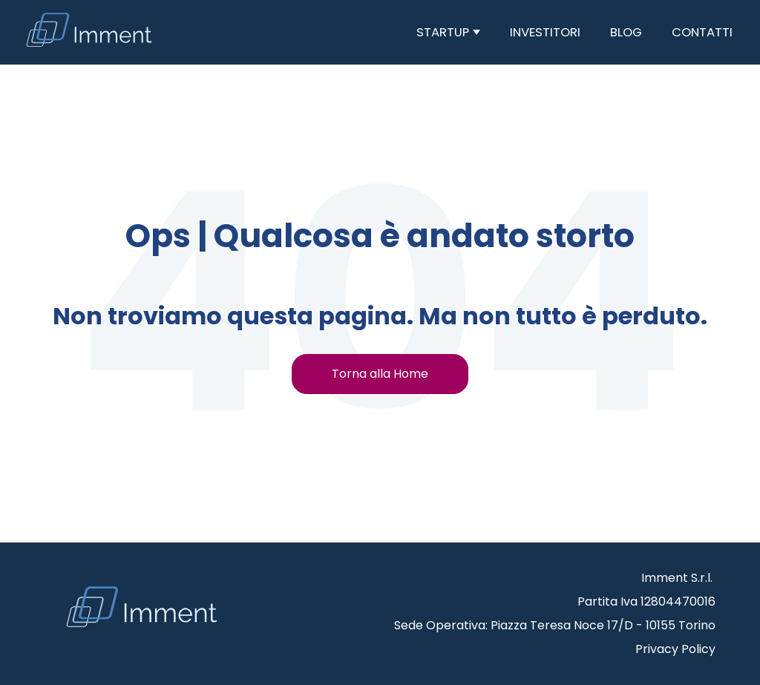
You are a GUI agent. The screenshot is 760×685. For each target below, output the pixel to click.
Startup (444, 32)
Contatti (702, 32)
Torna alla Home (380, 373)
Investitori (545, 32)
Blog (626, 32)
